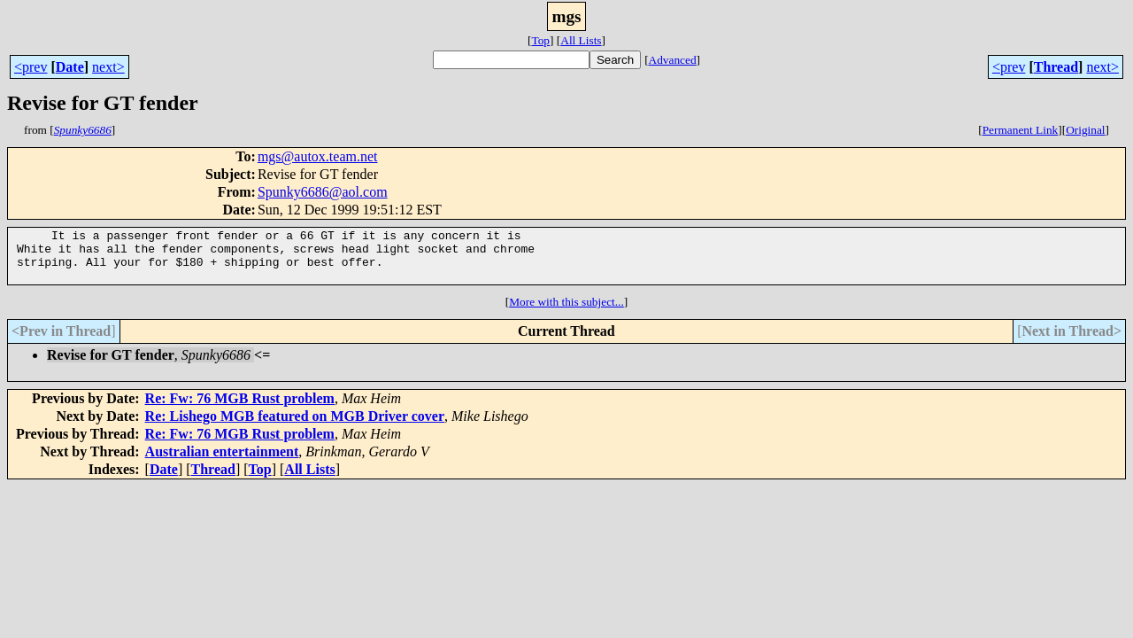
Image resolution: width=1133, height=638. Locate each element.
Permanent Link (1021, 129)
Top (540, 40)
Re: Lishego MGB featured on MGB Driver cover (294, 426)
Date (70, 66)
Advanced (673, 59)
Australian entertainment (222, 462)
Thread (1056, 66)
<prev (30, 66)
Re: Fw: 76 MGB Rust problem (240, 408)
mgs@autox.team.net (318, 156)
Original (1085, 129)
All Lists (580, 40)
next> (108, 66)
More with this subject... (566, 312)
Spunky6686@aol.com (323, 191)
